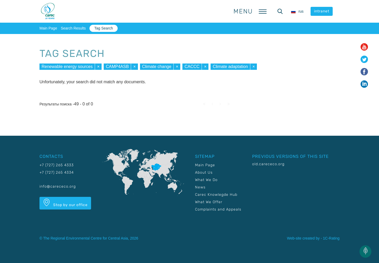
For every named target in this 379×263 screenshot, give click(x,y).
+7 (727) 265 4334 (56, 172)
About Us (204, 172)
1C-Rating (331, 238)
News (200, 187)
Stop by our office (65, 203)
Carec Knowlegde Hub (216, 194)
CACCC (192, 66)
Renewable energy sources (67, 66)
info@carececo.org (57, 186)
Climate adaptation (230, 66)
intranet (321, 11)
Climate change (156, 66)
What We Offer (208, 202)
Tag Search (103, 28)
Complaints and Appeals (218, 209)
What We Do (206, 180)
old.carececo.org (268, 164)
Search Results (73, 28)
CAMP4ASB (117, 66)
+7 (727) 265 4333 (56, 165)
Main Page (48, 28)
